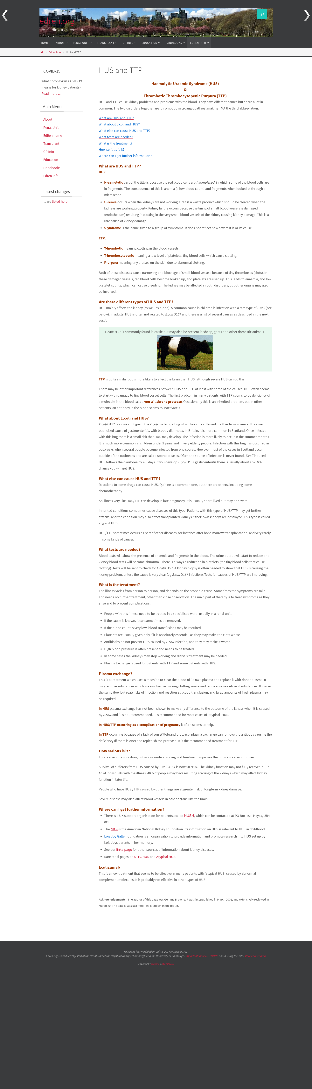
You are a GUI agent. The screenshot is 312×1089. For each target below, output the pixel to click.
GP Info (48, 151)
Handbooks (51, 168)
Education (50, 159)
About (47, 119)
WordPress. (168, 963)
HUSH (189, 816)
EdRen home (52, 135)
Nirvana (155, 963)
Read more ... (50, 93)
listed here (59, 201)
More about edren (255, 956)
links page (124, 850)
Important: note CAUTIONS (201, 956)
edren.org (56, 20)
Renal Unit (51, 127)
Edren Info (55, 52)
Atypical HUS (165, 856)
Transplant (51, 143)
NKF (114, 829)
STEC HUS (141, 856)
